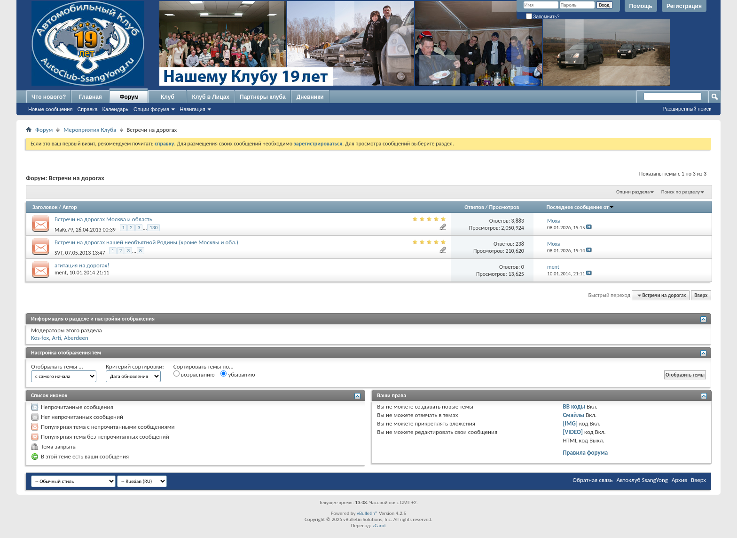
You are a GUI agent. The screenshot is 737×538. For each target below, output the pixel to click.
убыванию (237, 374)
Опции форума (151, 109)
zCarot (379, 525)
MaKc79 (64, 229)
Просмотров (504, 207)
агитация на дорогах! (82, 265)
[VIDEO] (573, 431)
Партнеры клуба (263, 97)
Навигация (192, 109)
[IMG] (570, 423)
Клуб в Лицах (210, 97)
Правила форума (585, 452)
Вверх (700, 295)
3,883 (517, 220)
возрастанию (194, 374)
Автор (70, 207)
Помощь (640, 6)
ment (61, 272)
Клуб (167, 97)
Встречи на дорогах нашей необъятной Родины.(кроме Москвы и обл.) (146, 242)
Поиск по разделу (680, 192)
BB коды (574, 406)
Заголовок (44, 207)
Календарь (115, 109)
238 (520, 244)
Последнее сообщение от (580, 207)
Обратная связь (592, 479)
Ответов (474, 207)
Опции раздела (633, 192)
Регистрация (684, 6)
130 (153, 228)
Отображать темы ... (57, 366)
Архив (679, 479)
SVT (59, 252)
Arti (56, 337)
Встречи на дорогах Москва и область (103, 219)
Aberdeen (76, 337)
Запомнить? (543, 16)
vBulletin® (367, 513)
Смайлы (573, 414)
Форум (128, 97)
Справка (87, 109)
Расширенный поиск (686, 109)
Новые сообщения (50, 109)
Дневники (310, 97)
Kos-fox (40, 337)
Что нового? (48, 97)
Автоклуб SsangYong (642, 479)
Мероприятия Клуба (89, 129)
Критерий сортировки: (135, 366)
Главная (90, 97)
